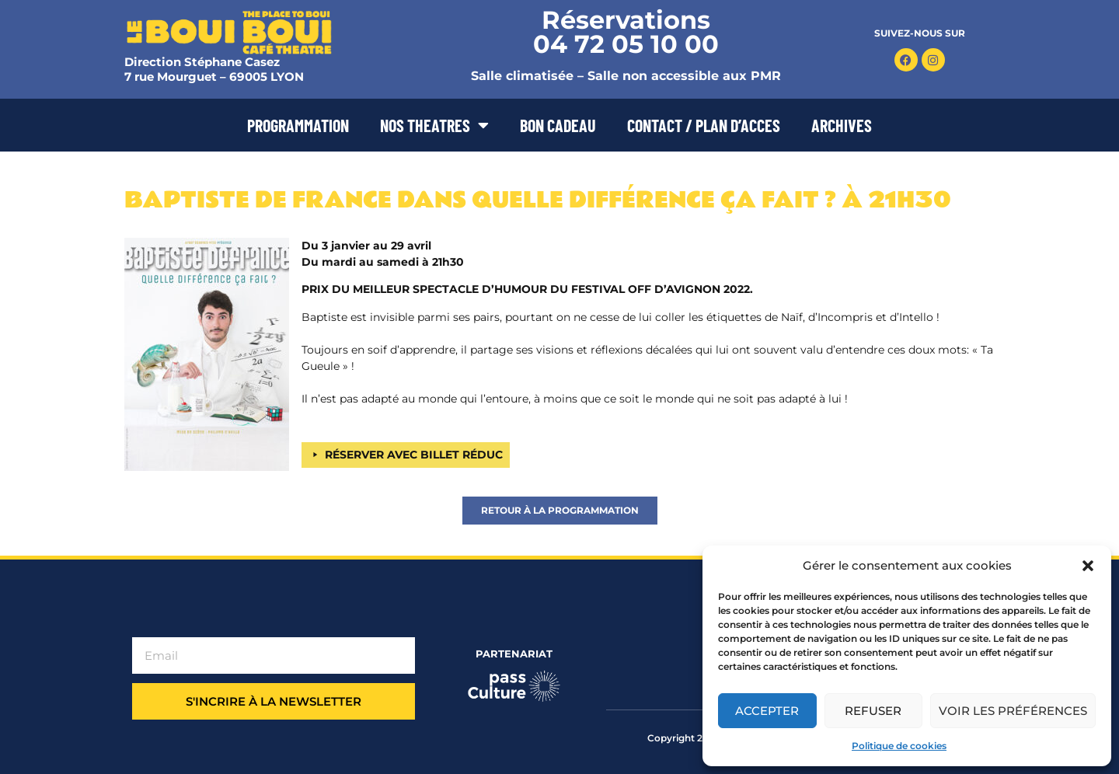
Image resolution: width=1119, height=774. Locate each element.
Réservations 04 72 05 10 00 (626, 32)
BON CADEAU (558, 125)
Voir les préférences (1013, 710)
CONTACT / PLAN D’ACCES (703, 125)
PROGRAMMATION (298, 125)
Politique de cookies (899, 745)
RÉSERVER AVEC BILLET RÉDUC (414, 455)
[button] (1088, 566)
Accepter (767, 710)
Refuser (873, 710)
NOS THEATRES (434, 125)
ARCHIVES (841, 125)
